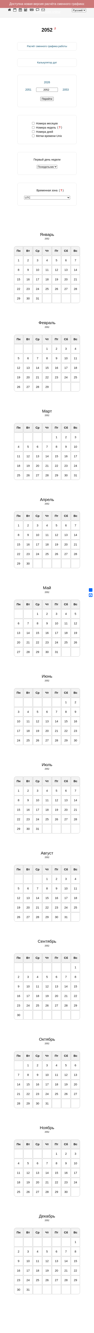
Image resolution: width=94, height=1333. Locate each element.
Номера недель (44, 127)
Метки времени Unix (47, 136)
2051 (28, 89)
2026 (47, 82)
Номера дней (42, 131)
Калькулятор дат (47, 62)
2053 (66, 89)
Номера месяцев (45, 123)
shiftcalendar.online (47, 12)
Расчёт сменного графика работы (47, 46)
